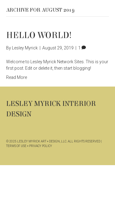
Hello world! (38, 35)
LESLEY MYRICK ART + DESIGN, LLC (42, 141)
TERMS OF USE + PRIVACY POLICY (29, 146)
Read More (16, 77)
